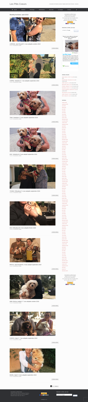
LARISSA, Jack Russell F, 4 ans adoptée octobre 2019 (25, 44)
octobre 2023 (64, 142)
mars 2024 (64, 134)
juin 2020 (63, 210)
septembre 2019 (65, 225)
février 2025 (64, 115)
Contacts (69, 9)
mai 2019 (63, 232)
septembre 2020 (65, 205)
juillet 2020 (64, 208)
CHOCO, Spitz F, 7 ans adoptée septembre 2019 (23, 338)
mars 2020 (64, 215)
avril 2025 (64, 112)
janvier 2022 (64, 178)
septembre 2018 (65, 245)
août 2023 (64, 146)
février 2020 (64, 216)
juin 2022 (63, 169)
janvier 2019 (64, 238)
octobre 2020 (64, 203)
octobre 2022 (64, 163)
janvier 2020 (64, 218)
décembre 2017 (65, 260)
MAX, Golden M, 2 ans (66, 95)
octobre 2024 (64, 122)
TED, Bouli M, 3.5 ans (66, 92)
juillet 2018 (64, 248)
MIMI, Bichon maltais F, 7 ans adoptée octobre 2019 (24, 301)
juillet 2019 (64, 228)
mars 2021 (64, 195)
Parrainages (32, 9)
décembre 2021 (65, 179)
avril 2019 (64, 233)
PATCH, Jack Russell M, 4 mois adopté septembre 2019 (25, 264)
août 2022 (64, 166)
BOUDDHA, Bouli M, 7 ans (67, 87)
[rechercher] (67, 30)
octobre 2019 (64, 223)
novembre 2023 (65, 141)
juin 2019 (63, 230)
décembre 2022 (65, 159)
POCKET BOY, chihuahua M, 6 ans (68, 79)
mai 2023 (63, 151)
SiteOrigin (43, 399)
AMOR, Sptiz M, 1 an (66, 82)
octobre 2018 (64, 243)
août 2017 (64, 267)
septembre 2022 (65, 164)
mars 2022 (64, 174)
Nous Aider (51, 9)
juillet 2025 (64, 107)
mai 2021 (63, 191)
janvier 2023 (64, 158)
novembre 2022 (65, 161)
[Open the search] (76, 9)
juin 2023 (63, 149)
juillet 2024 (64, 127)
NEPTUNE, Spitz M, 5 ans (67, 84)
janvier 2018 (64, 259)
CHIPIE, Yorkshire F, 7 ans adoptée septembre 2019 (24, 80)
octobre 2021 (64, 183)
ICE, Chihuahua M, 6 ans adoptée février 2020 (23, 228)
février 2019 (64, 237)
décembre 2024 (65, 119)
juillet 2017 (64, 269)
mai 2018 (63, 252)
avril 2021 (64, 193)
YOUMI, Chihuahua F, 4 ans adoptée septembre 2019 (25, 191)
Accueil (14, 9)
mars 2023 (64, 154)
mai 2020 (63, 211)
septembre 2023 (65, 144)
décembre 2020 (65, 200)
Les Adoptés (60, 9)
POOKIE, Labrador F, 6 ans (67, 86)
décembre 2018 (65, 240)
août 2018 (64, 247)
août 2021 (64, 186)
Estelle (20, 45)
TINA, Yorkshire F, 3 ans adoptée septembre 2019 (24, 117)
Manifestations (42, 9)
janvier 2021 (64, 198)
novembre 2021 (65, 181)
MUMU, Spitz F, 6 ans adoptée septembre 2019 (23, 375)
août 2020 (64, 206)
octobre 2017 (64, 264)
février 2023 (64, 156)
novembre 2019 (65, 222)
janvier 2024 (64, 137)
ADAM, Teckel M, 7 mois (66, 94)
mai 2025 (63, 110)
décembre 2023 (65, 139)
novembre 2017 (65, 262)
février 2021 (64, 196)
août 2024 (64, 126)
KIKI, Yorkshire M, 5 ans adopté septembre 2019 (23, 154)
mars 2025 (64, 114)
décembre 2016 (65, 270)
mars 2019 (64, 235)
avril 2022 (64, 173)
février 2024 (64, 136)
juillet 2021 (64, 188)
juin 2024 (63, 129)
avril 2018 (64, 253)
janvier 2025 (64, 117)
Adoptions (23, 9)
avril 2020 (64, 213)
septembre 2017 (65, 265)
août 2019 (64, 227)
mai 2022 (63, 171)
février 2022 (64, 176)
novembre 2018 (65, 242)
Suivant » (56, 386)
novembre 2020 (65, 201)
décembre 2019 (65, 220)
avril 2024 (64, 132)
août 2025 (64, 105)
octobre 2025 (64, 102)
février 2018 (64, 257)
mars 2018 (64, 255)
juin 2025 (63, 109)
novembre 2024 (65, 121)
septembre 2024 (65, 124)
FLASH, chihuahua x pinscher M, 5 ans (69, 89)
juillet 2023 (64, 147)
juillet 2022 (64, 168)
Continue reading (55, 48)
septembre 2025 (65, 104)
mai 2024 (63, 131)
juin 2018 (63, 250)
